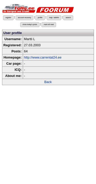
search (68, 17)
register (8, 17)
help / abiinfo (54, 17)
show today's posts (30, 24)
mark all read (49, 24)
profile (40, 17)
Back (48, 82)
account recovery (24, 17)
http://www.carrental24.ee (43, 57)
